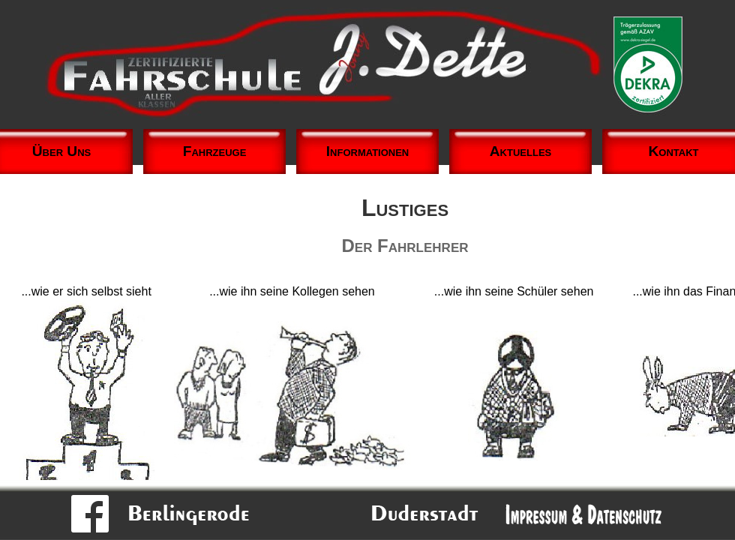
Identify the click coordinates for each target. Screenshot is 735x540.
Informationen (368, 151)
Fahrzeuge (215, 151)
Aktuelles (520, 151)
